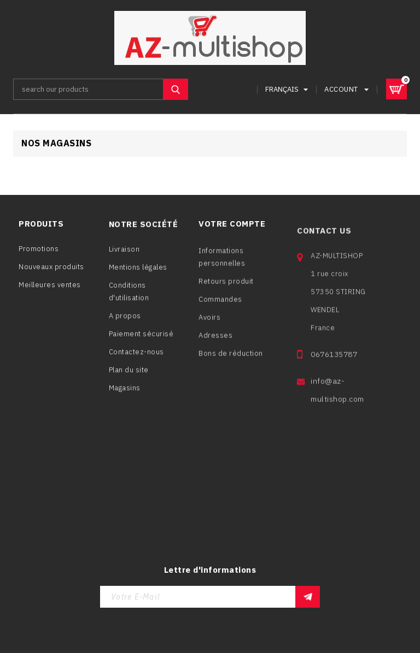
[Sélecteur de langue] (288, 89)
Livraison (124, 253)
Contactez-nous (136, 356)
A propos (125, 320)
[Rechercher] (100, 89)
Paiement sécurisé (141, 338)
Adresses (215, 345)
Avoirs (209, 327)
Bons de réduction (231, 363)
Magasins (125, 392)
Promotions (39, 250)
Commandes (220, 309)
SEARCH (175, 89)
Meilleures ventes (50, 286)
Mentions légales (138, 271)
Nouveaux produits (51, 268)
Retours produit (226, 291)
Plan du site (129, 374)
